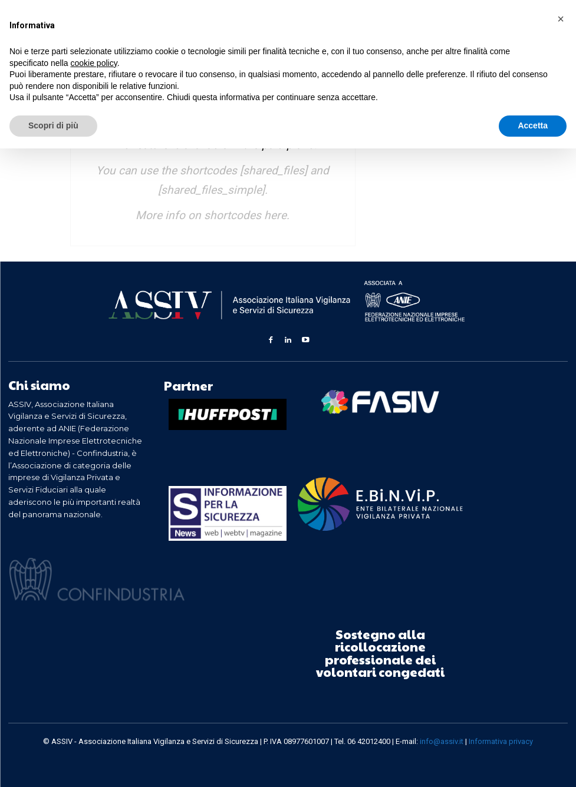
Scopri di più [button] (53, 125)
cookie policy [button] (94, 63)
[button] (560, 18)
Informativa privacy (501, 740)
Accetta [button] (533, 125)
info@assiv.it (441, 740)
